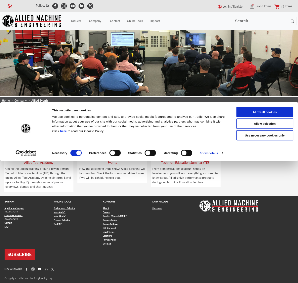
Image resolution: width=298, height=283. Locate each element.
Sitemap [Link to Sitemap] (107, 243)
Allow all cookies (265, 10)
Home (6, 100)
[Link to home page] (229, 204)
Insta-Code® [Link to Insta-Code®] (59, 212)
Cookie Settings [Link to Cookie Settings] (110, 224)
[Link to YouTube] (39, 268)
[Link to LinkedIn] (46, 268)
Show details (209, 51)
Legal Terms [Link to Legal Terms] (108, 232)
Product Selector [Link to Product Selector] (62, 220)
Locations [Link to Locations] (107, 235)
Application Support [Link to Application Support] (14, 208)
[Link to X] (52, 268)
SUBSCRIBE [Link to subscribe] (20, 254)
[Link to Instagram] (32, 268)
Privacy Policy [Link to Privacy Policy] (109, 239)
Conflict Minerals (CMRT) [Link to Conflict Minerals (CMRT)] (115, 216)
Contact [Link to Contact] (8, 222)
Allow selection (265, 21)
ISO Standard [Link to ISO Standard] (109, 228)
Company (21, 100)
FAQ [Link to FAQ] (7, 226)
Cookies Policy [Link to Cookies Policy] (110, 220)
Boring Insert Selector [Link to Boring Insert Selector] (64, 208)
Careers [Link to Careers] (106, 212)
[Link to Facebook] (26, 268)
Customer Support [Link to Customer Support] (14, 215)
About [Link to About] (106, 208)
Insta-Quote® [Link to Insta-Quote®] (60, 216)
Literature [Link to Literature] (157, 208)
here (63, 28)
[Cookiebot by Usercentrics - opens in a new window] (25, 51)
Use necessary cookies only (265, 33)
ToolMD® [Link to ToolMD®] (58, 224)
